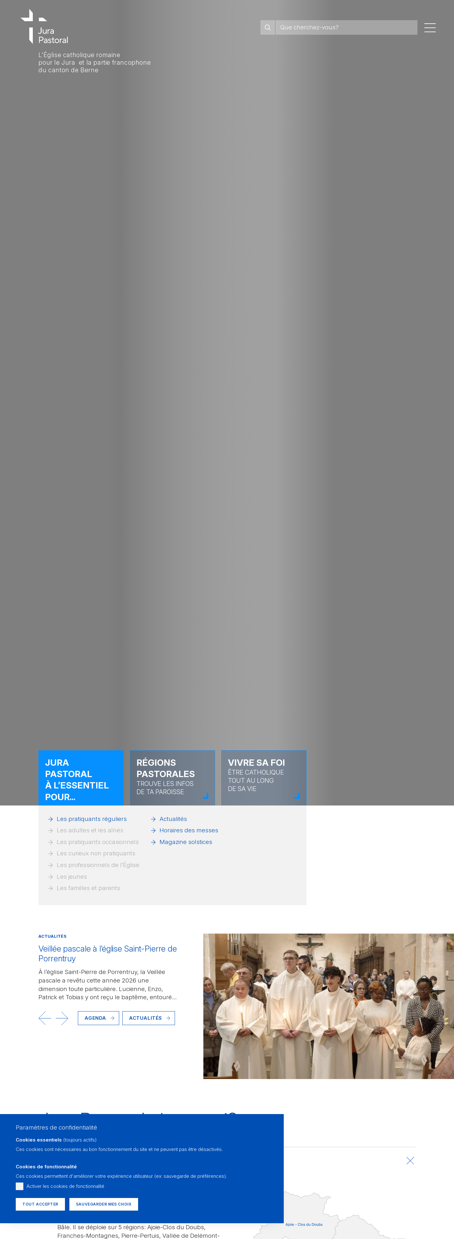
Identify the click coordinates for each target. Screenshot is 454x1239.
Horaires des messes (189, 830)
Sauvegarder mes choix (104, 1204)
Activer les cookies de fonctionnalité (65, 1186)
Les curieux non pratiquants (96, 853)
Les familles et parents (88, 888)
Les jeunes (72, 876)
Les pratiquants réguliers (92, 819)
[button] (44, 1018)
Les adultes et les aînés (90, 830)
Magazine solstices (186, 842)
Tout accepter (40, 1204)
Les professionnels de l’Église (98, 865)
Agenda (95, 1018)
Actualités (173, 819)
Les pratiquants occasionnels (98, 842)
